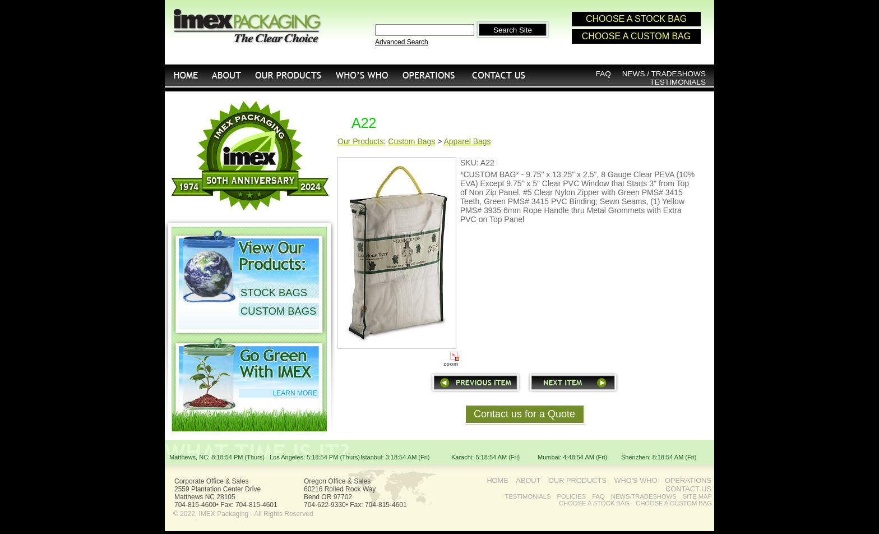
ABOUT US (226, 75)
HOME (185, 75)
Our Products (360, 141)
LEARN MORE (295, 393)
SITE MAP (697, 496)
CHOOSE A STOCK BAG (636, 19)
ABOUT (528, 480)
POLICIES (571, 496)
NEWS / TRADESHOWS (664, 74)
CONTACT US (499, 75)
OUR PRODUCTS (288, 75)
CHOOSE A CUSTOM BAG (636, 36)
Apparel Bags (467, 141)
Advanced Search (401, 42)
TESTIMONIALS (678, 82)
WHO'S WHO (362, 75)
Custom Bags (411, 141)
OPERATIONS (428, 75)
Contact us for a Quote (524, 414)
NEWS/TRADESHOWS (644, 496)
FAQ (603, 74)
